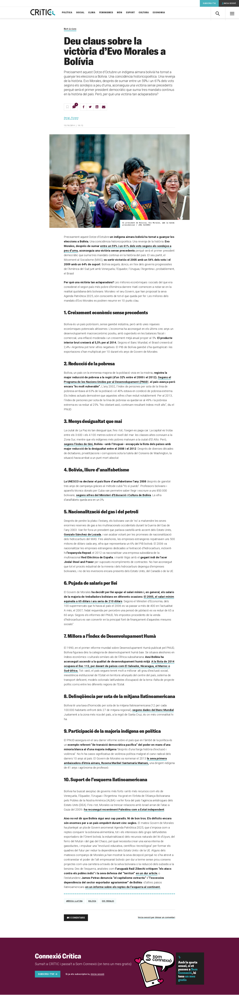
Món (121, 12)
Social (82, 12)
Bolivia (92, 901)
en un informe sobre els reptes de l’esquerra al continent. (123, 887)
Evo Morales (108, 901)
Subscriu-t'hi (209, 3)
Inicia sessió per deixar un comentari (156, 917)
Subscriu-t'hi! (46, 974)
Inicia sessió (230, 3)
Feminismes (108, 12)
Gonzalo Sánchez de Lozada (82, 535)
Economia (160, 12)
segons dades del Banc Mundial (153, 710)
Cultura (145, 12)
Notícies (70, 29)
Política (68, 12)
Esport (132, 12)
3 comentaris (77, 918)
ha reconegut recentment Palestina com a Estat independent (124, 810)
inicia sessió (97, 974)
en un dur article (146, 873)
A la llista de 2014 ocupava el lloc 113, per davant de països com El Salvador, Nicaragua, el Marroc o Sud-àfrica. (119, 666)
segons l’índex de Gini (78, 444)
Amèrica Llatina (74, 901)
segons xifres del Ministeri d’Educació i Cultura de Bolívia (113, 495)
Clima (93, 12)
